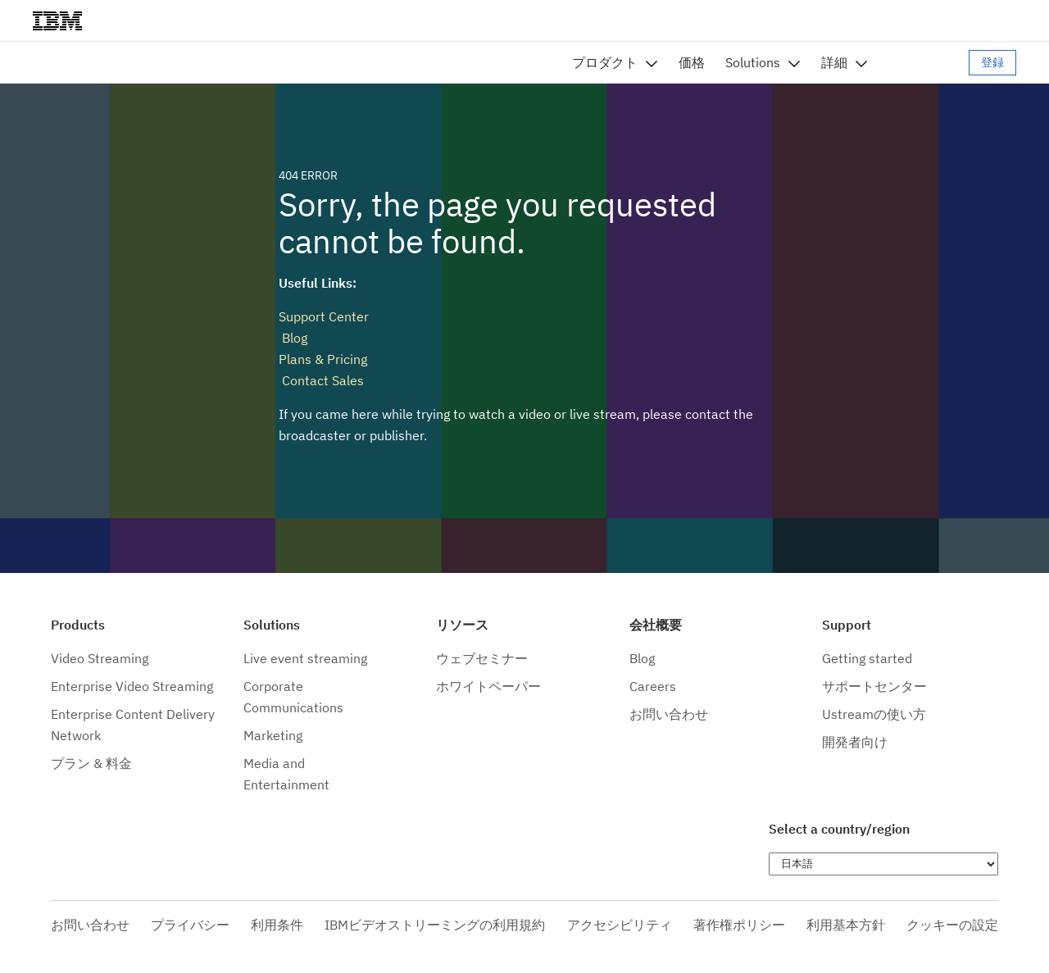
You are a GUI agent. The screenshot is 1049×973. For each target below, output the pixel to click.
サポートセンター (874, 686)
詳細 (834, 62)
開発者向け (855, 742)
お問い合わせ (668, 714)
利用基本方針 (845, 924)
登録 (992, 62)
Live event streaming (305, 658)
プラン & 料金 (91, 763)
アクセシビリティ (619, 924)
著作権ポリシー (739, 924)
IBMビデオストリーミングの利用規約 (435, 924)
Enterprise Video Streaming (132, 686)
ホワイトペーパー (488, 686)
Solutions (752, 62)
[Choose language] (883, 864)
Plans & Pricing (323, 359)
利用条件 (277, 924)
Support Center (324, 316)
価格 (692, 62)
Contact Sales (321, 380)
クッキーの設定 (952, 924)
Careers (652, 686)
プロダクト (605, 62)
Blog (293, 338)
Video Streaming (99, 658)
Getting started (867, 658)
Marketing (272, 735)
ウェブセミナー (482, 658)
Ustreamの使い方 (874, 714)
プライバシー (190, 924)
